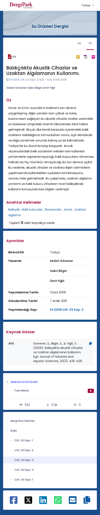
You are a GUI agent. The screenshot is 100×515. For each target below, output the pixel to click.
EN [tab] (79, 43)
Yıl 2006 (14, 79)
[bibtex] (78, 56)
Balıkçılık (14, 209)
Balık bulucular (32, 209)
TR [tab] (90, 43)
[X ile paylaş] (28, 500)
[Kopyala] (90, 343)
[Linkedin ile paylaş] (43, 502)
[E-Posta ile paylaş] (73, 502)
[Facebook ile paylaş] (13, 502)
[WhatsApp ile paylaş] (58, 502)
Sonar (68, 209)
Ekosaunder (53, 209)
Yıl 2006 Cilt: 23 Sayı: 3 (66, 310)
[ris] (85, 57)
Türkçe (86, 5)
